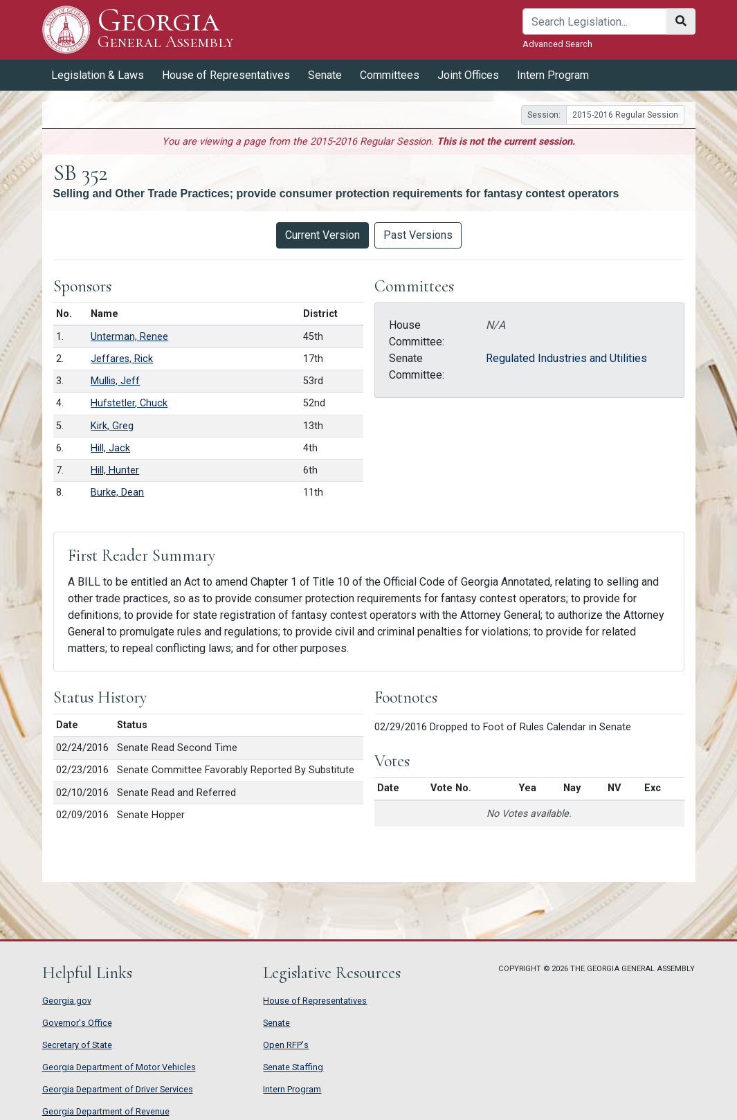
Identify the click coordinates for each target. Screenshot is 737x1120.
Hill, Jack (110, 448)
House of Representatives (226, 75)
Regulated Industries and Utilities (566, 358)
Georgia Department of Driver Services (117, 1089)
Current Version (322, 235)
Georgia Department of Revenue (106, 1111)
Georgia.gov (66, 1000)
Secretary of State (77, 1045)
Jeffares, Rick (122, 359)
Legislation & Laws (97, 75)
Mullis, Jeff (115, 381)
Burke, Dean (117, 492)
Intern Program (553, 75)
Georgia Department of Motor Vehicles (119, 1067)
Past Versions (418, 235)
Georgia (166, 29)
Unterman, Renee (129, 337)
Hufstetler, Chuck (129, 403)
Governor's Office (77, 1023)
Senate (325, 75)
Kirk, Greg (112, 426)
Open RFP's (286, 1045)
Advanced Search (557, 44)
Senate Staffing (293, 1067)
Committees (389, 75)
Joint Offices (468, 75)
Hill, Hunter (115, 470)
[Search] (594, 21)
